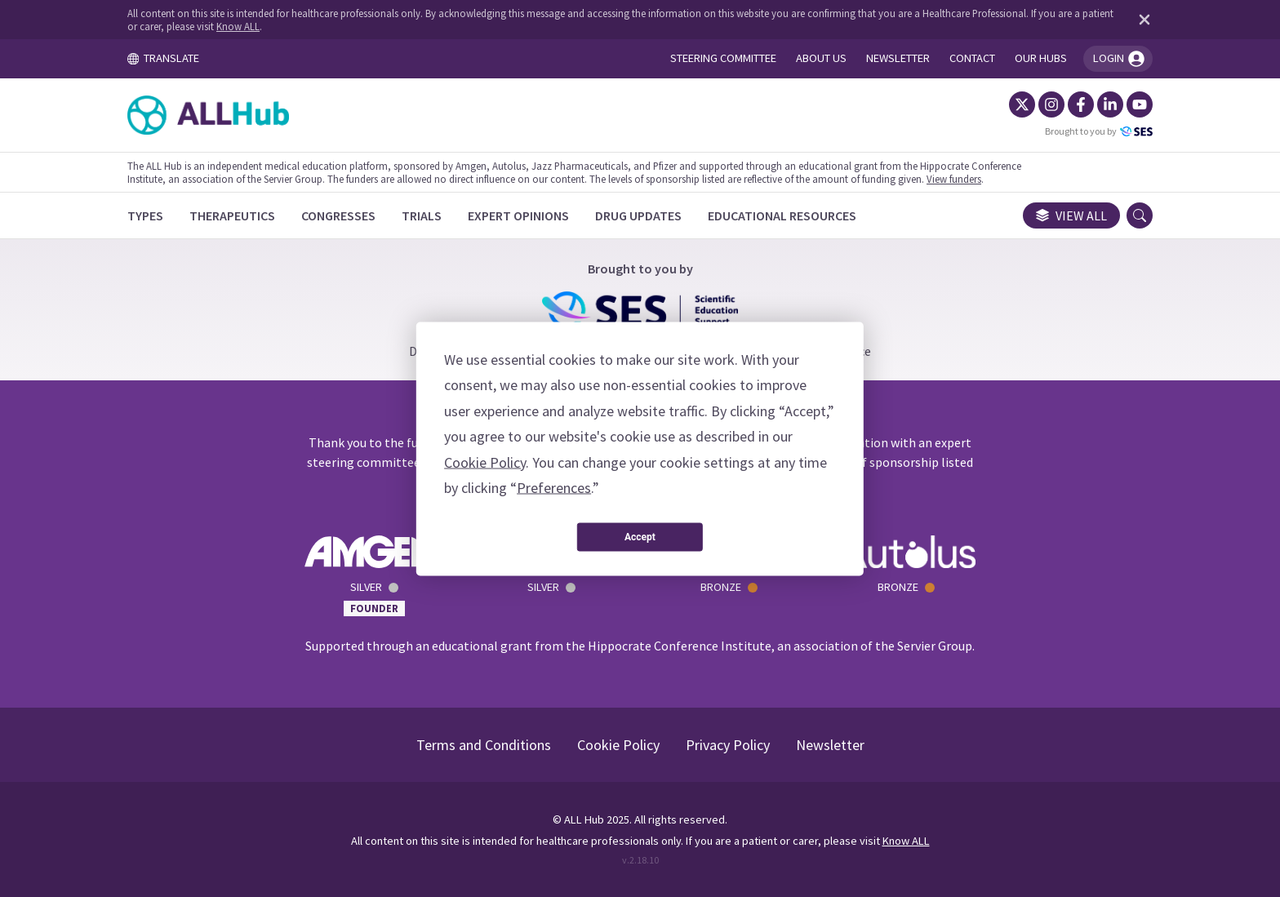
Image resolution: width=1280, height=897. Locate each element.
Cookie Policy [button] (485, 461)
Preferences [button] (554, 487)
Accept (640, 537)
